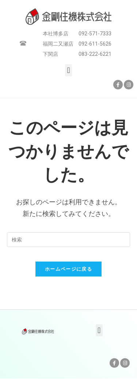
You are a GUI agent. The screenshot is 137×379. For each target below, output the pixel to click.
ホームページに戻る (68, 269)
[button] (68, 70)
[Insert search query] (68, 239)
